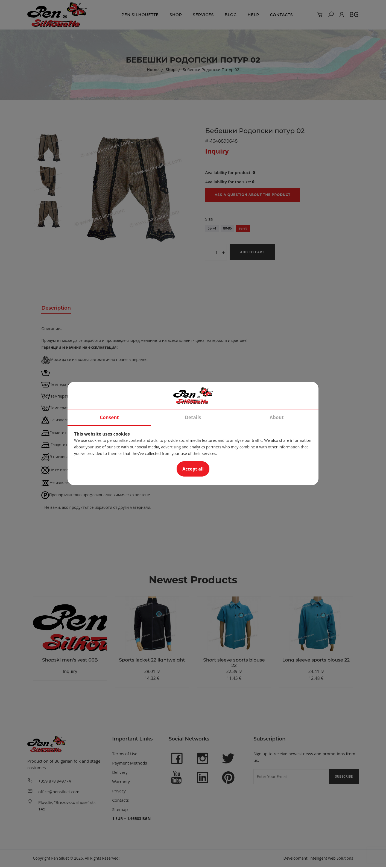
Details (193, 417)
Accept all (193, 469)
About (277, 417)
